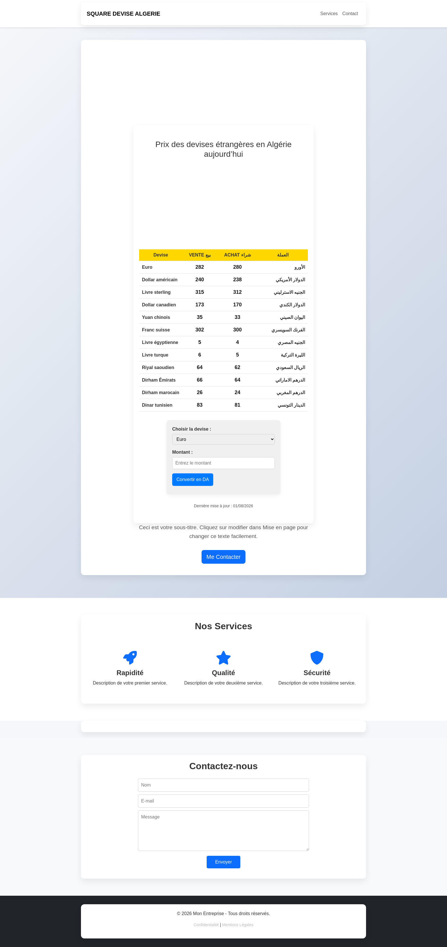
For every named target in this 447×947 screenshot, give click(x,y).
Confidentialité (206, 924)
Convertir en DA (192, 479)
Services (329, 13)
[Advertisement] (255, 85)
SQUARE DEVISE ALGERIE (123, 14)
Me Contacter (223, 557)
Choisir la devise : (191, 429)
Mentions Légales (237, 924)
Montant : (182, 452)
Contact (350, 13)
